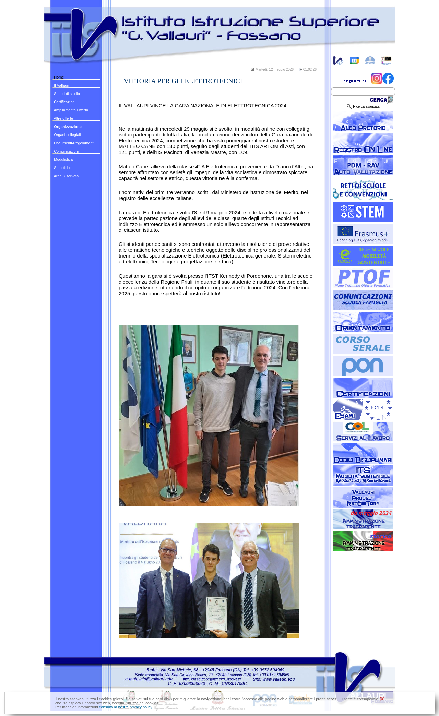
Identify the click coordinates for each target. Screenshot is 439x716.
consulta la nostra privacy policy (125, 707)
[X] (382, 699)
